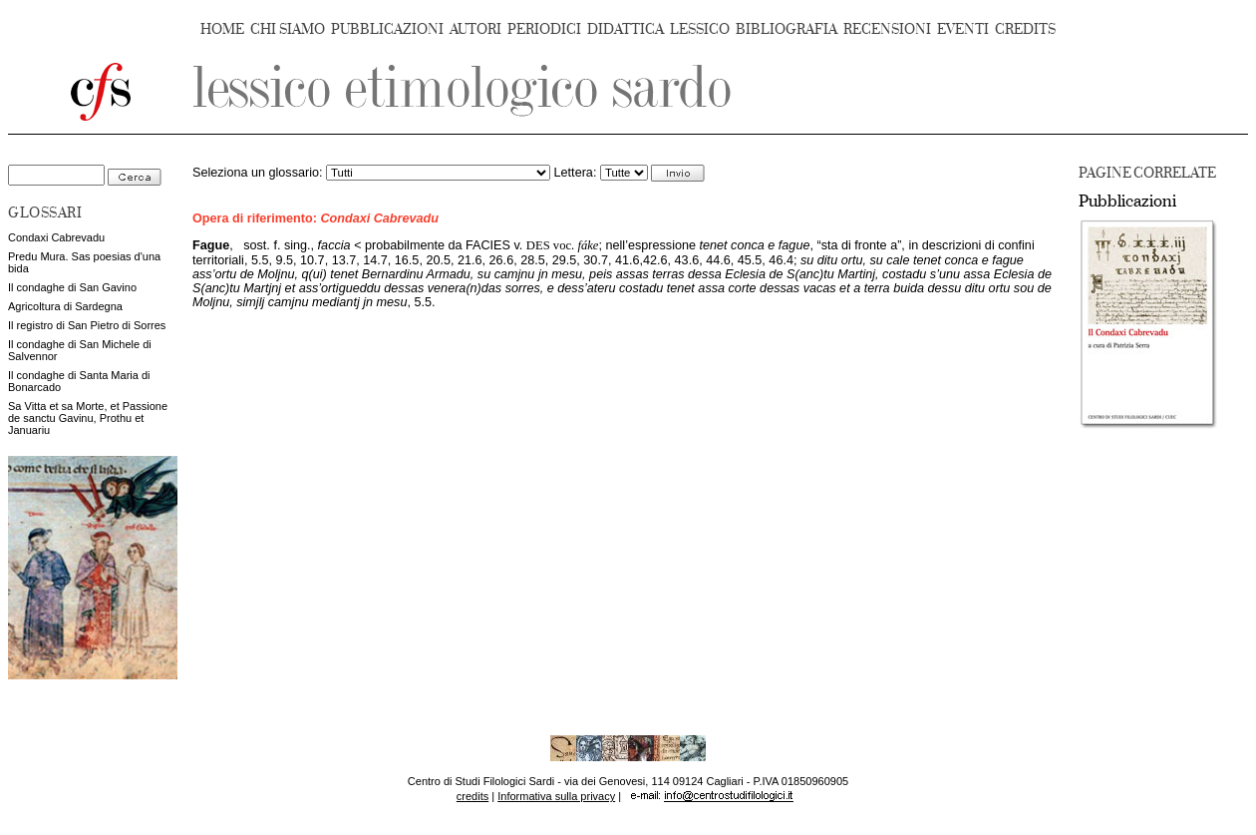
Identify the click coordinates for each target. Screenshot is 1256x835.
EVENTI (963, 29)
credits (472, 796)
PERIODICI (544, 29)
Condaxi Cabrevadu (56, 237)
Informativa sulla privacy (556, 796)
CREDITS (1025, 29)
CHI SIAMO (287, 29)
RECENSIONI (887, 29)
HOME (222, 29)
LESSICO (700, 29)
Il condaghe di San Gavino (72, 287)
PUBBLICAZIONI (387, 29)
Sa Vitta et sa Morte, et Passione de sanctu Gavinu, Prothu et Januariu (87, 418)
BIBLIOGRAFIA (786, 29)
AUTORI (475, 29)
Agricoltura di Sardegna (65, 306)
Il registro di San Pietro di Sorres (86, 325)
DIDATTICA (625, 29)
